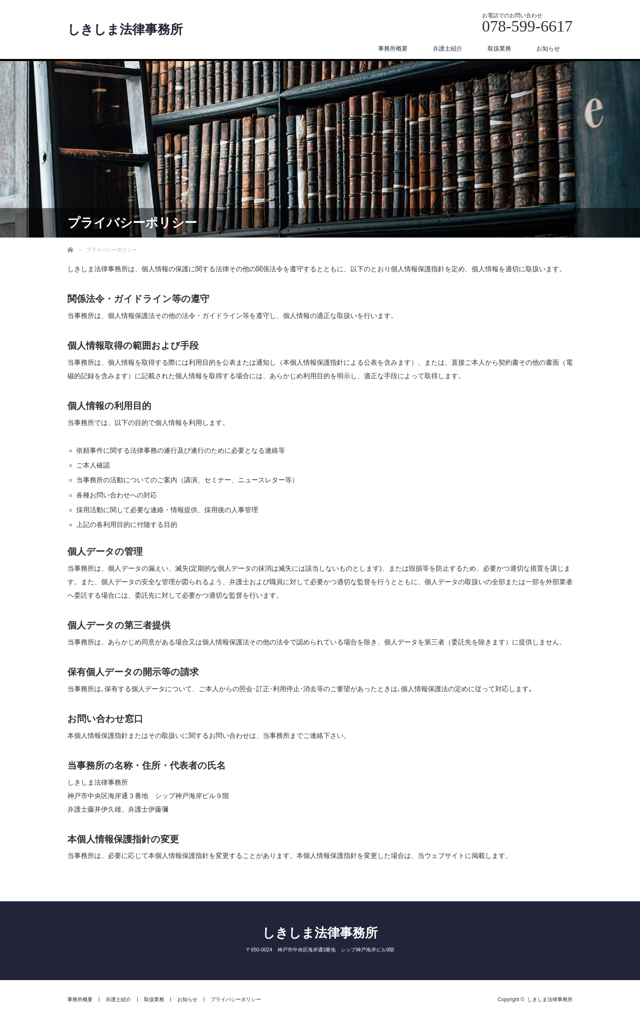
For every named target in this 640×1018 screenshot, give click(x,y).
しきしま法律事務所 (125, 29)
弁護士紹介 (447, 48)
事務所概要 (393, 48)
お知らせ (548, 48)
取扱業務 (499, 48)
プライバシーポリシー (236, 999)
